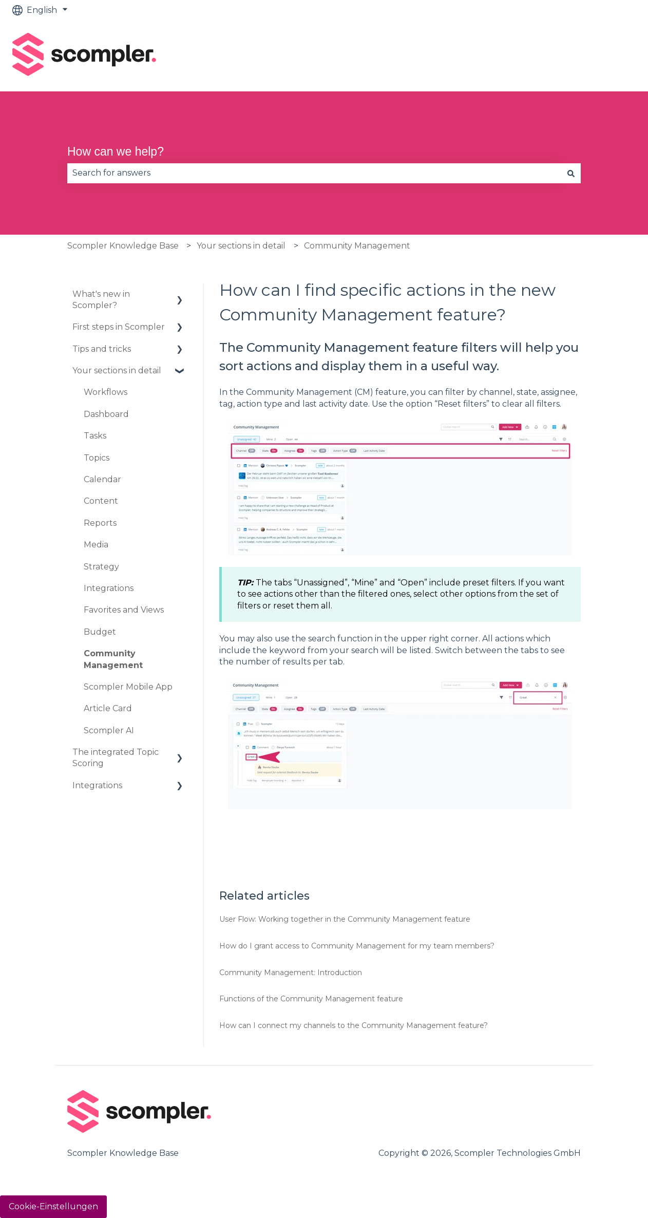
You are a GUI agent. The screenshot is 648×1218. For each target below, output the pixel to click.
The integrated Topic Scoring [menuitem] (115, 757)
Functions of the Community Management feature (311, 998)
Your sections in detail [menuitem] (116, 370)
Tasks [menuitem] (95, 436)
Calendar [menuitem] (102, 479)
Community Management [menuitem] (113, 659)
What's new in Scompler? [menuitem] (101, 299)
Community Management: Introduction (290, 972)
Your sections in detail (241, 246)
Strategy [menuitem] (101, 567)
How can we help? (115, 151)
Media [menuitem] (96, 544)
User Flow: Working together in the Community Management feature (344, 919)
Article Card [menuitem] (108, 708)
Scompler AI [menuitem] (109, 730)
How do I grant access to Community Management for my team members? (356, 945)
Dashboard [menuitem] (106, 414)
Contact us (603, 56)
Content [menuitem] (101, 501)
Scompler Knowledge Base (123, 246)
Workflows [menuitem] (105, 392)
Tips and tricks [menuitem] (101, 349)
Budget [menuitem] (100, 632)
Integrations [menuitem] (109, 588)
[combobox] (314, 173)
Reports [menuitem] (100, 523)
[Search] (571, 173)
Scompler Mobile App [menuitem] (128, 687)
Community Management (357, 246)
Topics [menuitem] (96, 458)
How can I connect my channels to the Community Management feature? (353, 1025)
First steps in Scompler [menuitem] (118, 327)
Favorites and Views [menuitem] (124, 610)
